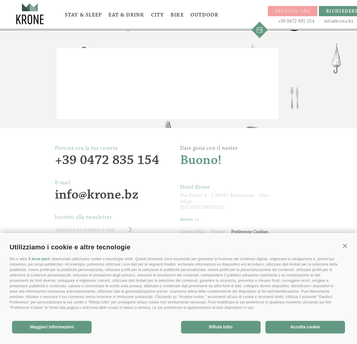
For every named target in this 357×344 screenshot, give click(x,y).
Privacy (218, 232)
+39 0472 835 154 (296, 21)
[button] (345, 245)
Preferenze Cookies (249, 232)
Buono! (201, 160)
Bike (177, 15)
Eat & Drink (126, 15)
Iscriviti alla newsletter (83, 217)
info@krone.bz (338, 21)
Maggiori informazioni (52, 326)
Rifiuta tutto (221, 326)
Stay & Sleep (83, 15)
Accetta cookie (305, 326)
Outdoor (204, 15)
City (157, 15)
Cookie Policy (193, 232)
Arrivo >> (189, 219)
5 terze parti (39, 259)
